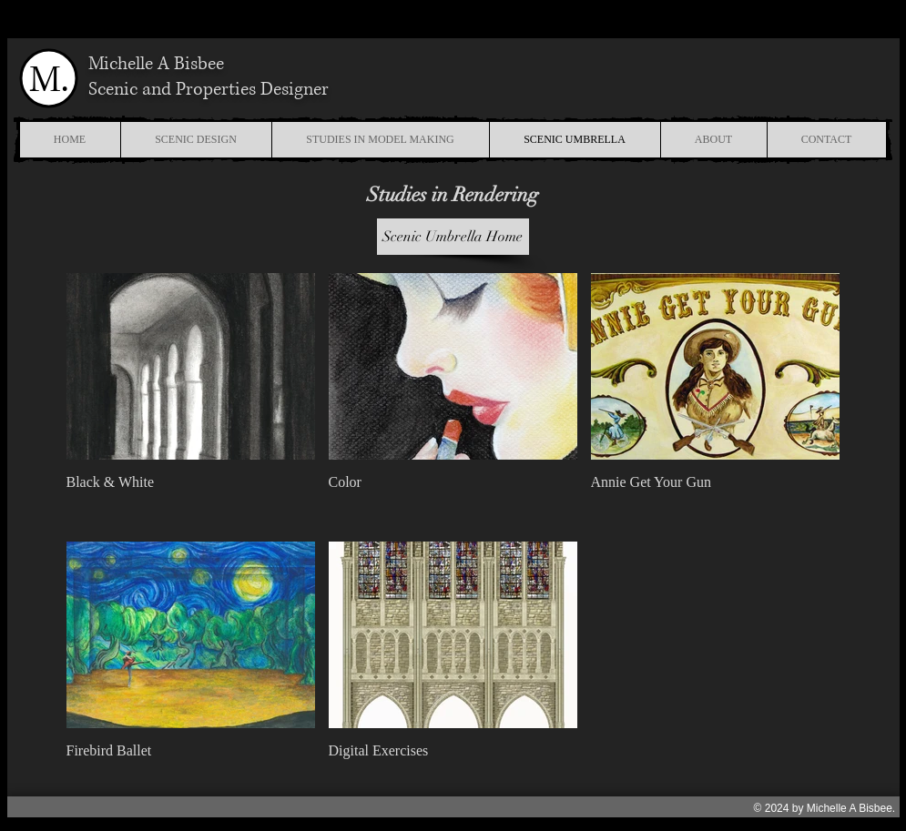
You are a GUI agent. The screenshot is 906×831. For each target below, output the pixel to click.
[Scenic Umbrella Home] (453, 236)
